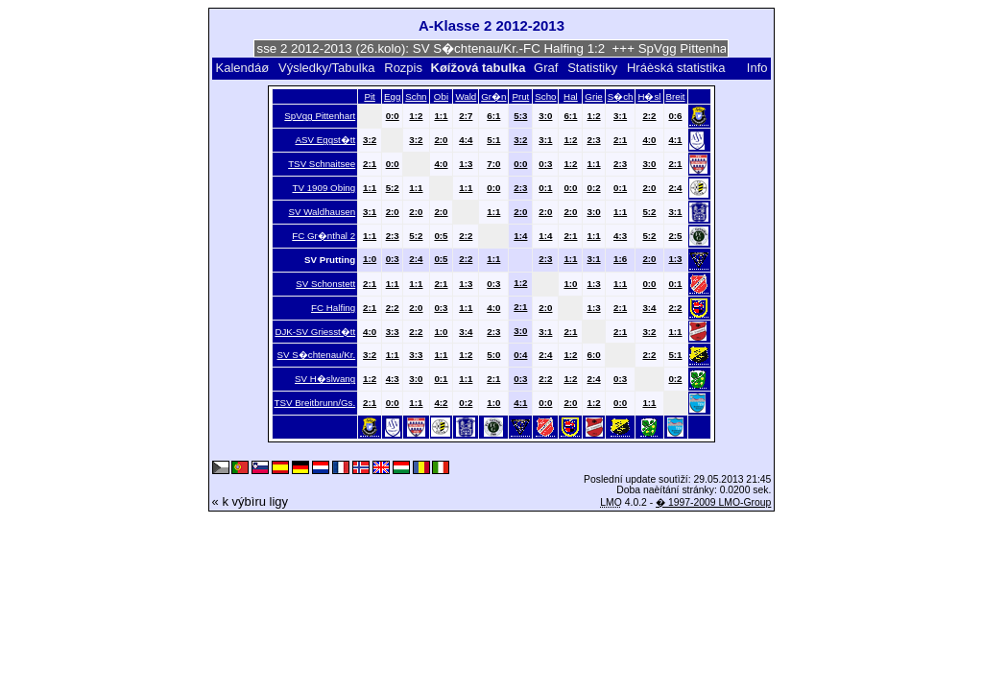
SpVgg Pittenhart (319, 115)
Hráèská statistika (676, 67)
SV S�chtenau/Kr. (316, 354)
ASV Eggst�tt (326, 139)
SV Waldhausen (322, 211)
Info (757, 67)
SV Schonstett (325, 283)
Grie (593, 96)
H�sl (648, 96)
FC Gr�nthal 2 (323, 235)
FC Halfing (333, 307)
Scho (545, 96)
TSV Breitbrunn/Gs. (315, 402)
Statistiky (592, 67)
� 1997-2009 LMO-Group (713, 502)
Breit (674, 96)
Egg (392, 96)
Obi (441, 96)
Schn (415, 96)
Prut (520, 96)
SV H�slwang (325, 378)
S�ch (621, 96)
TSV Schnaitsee (321, 163)
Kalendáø (242, 67)
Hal (570, 96)
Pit (369, 96)
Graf (546, 67)
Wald (465, 96)
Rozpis (403, 67)
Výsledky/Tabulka (326, 67)
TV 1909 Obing (323, 187)
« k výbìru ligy (250, 501)
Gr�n (493, 96)
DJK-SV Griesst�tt (315, 331)
